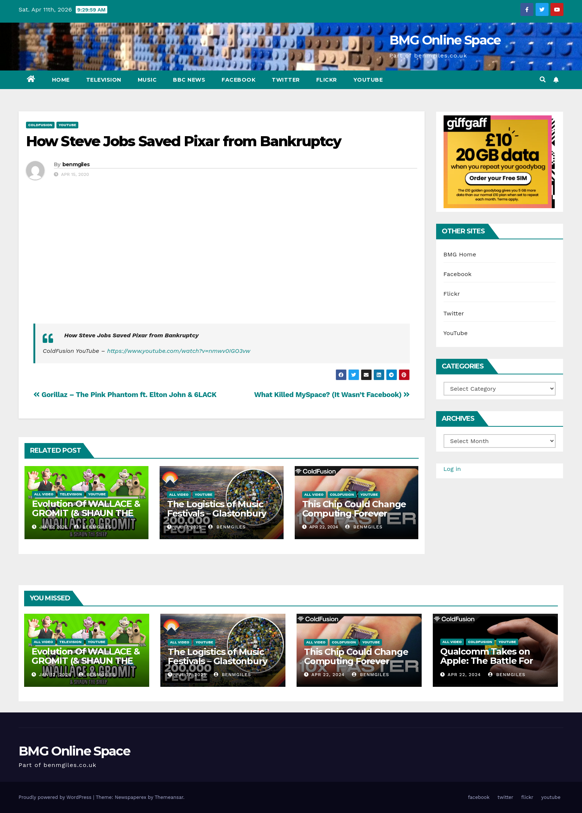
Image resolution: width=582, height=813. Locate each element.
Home (61, 79)
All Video (43, 494)
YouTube (67, 125)
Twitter (454, 313)
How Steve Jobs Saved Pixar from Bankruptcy (183, 141)
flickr (326, 79)
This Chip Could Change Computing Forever (354, 509)
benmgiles (76, 164)
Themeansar (169, 797)
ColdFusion (40, 125)
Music (147, 79)
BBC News (189, 79)
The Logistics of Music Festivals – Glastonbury (216, 509)
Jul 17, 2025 (190, 674)
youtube (368, 79)
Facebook (458, 274)
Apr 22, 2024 (328, 674)
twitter (286, 79)
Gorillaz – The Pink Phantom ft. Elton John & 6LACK (124, 394)
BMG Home (460, 254)
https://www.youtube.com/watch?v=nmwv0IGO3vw (179, 350)
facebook (238, 79)
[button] (543, 79)
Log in (452, 468)
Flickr (452, 293)
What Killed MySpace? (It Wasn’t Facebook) (332, 394)
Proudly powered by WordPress (56, 797)
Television (103, 79)
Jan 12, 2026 (55, 674)
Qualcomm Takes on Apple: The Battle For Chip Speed (486, 660)
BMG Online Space (445, 40)
